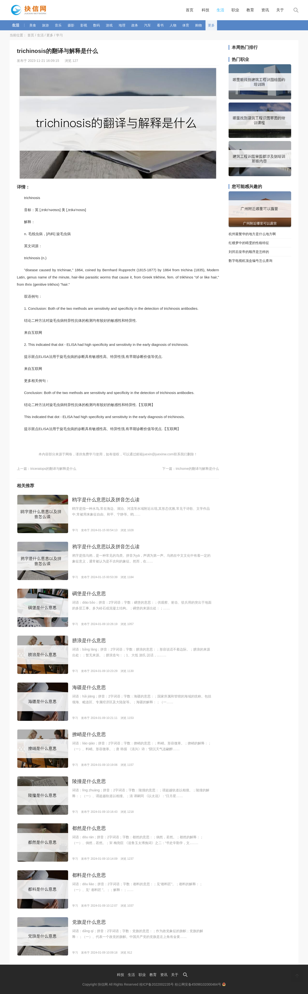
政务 (134, 25)
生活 (220, 10)
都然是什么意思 (89, 828)
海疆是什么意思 (89, 687)
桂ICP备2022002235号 (156, 984)
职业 (235, 10)
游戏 (109, 25)
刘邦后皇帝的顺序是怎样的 (249, 252)
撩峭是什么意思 (89, 734)
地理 (122, 25)
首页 (189, 10)
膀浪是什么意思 (89, 640)
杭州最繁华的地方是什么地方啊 (252, 234)
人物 (173, 25)
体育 (185, 25)
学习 (59, 35)
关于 (280, 10)
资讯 (265, 10)
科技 (205, 10)
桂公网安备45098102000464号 (200, 984)
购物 (198, 25)
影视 (83, 25)
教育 (250, 10)
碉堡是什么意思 (89, 593)
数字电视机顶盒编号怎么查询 (250, 261)
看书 (160, 25)
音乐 (58, 25)
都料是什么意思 (89, 875)
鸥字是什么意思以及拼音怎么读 (106, 499)
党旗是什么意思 (89, 922)
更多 (211, 25)
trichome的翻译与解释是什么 (197, 469)
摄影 (71, 25)
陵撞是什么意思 (89, 781)
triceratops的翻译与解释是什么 (53, 469)
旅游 (45, 25)
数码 (96, 25)
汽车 (147, 25)
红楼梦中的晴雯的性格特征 (249, 243)
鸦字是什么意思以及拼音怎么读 (106, 546)
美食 (32, 25)
